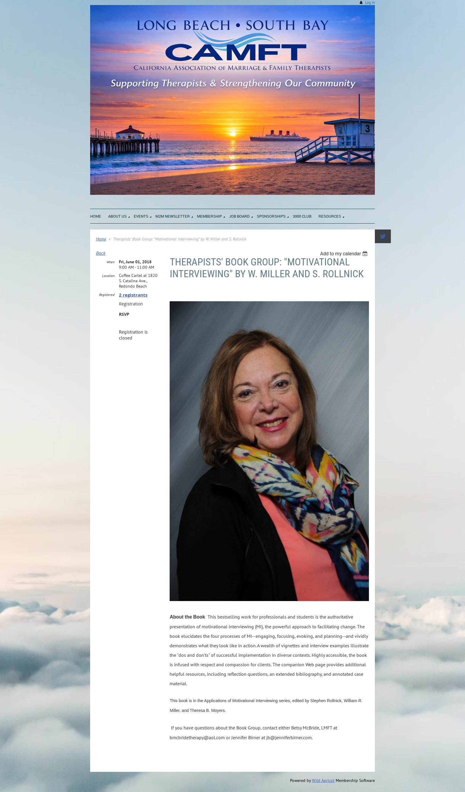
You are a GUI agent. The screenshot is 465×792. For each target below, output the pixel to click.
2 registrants (133, 295)
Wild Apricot (323, 780)
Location (108, 275)
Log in (370, 2)
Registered (106, 294)
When (110, 262)
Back (100, 253)
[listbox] (344, 253)
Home (101, 239)
